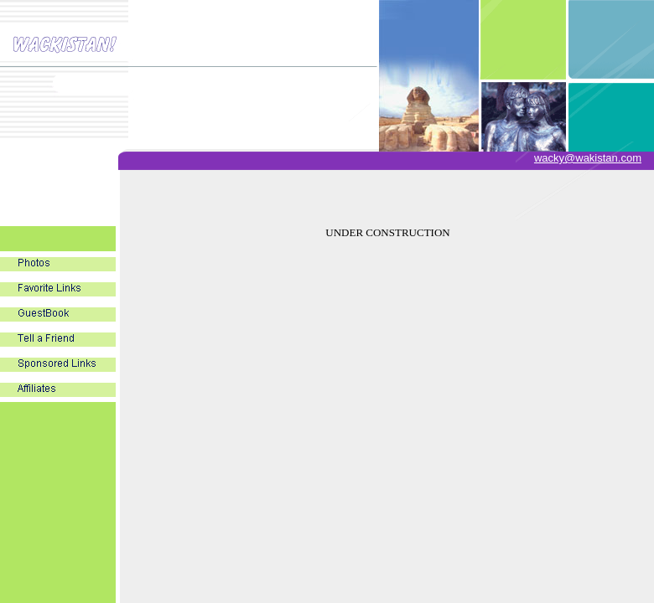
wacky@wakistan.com (587, 158)
